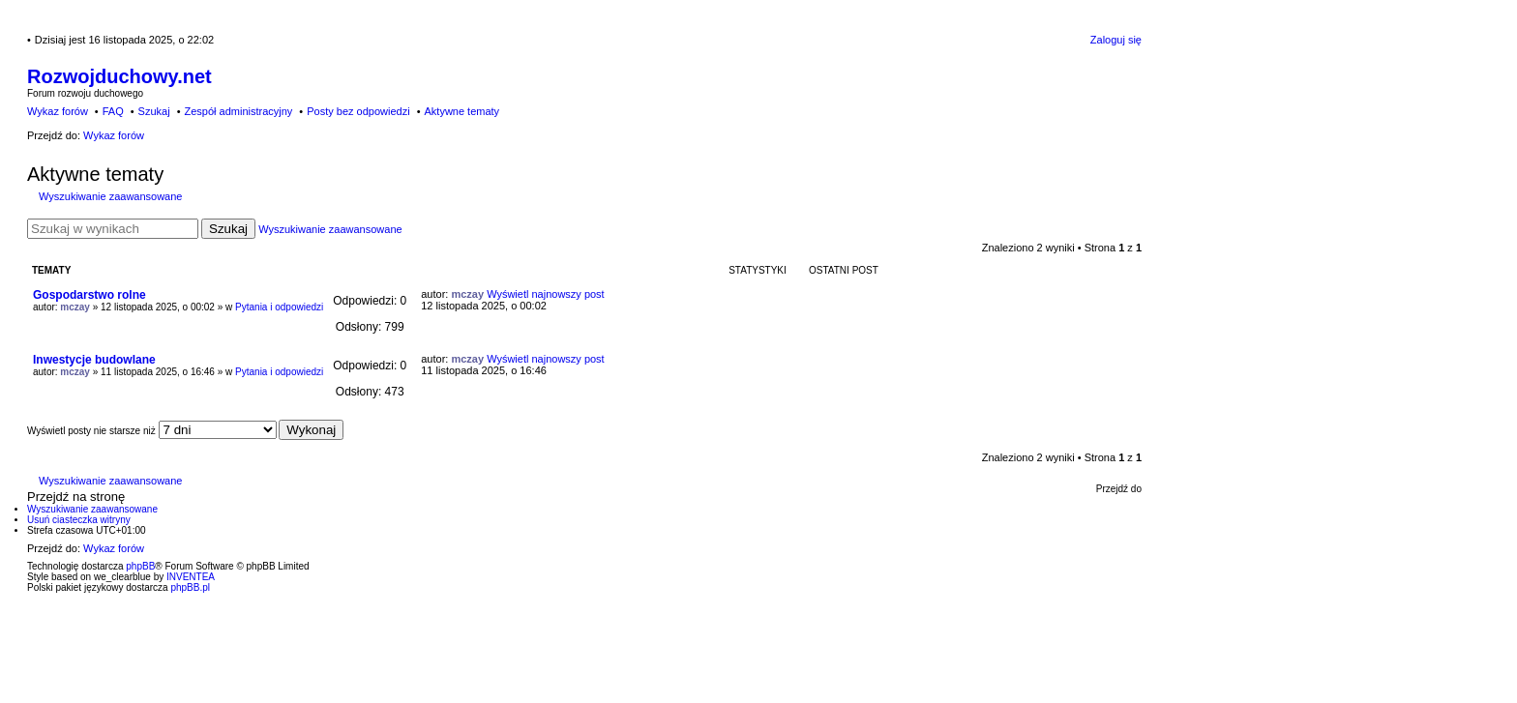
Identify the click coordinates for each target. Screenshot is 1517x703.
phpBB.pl (190, 587)
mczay (75, 307)
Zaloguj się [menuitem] (1116, 39)
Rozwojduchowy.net (119, 76)
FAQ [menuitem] (113, 111)
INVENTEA (190, 576)
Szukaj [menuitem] (154, 111)
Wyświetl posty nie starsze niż (152, 430)
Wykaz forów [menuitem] (57, 111)
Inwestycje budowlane (94, 359)
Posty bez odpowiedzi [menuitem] (358, 111)
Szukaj (228, 228)
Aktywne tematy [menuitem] (461, 111)
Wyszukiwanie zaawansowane (110, 196)
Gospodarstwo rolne (89, 295)
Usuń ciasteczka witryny (79, 519)
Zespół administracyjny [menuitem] (238, 111)
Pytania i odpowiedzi (279, 307)
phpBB (140, 566)
